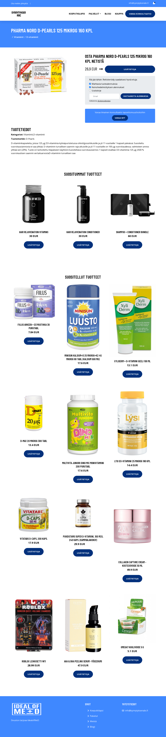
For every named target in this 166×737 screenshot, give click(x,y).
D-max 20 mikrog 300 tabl (33, 440)
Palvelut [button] (94, 13)
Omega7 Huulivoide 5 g (132, 647)
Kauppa (119, 13)
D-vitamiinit (32, 37)
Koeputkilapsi (77, 13)
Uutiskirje (96, 90)
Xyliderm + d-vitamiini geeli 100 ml (132, 361)
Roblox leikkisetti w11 (34, 661)
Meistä (93, 721)
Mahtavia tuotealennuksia (104, 83)
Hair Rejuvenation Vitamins (33, 232)
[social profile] (30, 3)
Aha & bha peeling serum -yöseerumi (83, 661)
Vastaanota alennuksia (135, 96)
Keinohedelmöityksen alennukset (108, 87)
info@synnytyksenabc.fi (138, 3)
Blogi (108, 13)
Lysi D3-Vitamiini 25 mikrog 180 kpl (132, 461)
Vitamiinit (19, 37)
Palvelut (94, 716)
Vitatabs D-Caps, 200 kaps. (34, 538)
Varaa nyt (120, 118)
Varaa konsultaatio (140, 13)
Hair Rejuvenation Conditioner (83, 232)
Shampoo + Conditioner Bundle (132, 232)
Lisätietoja (130, 69)
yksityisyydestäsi (104, 101)
